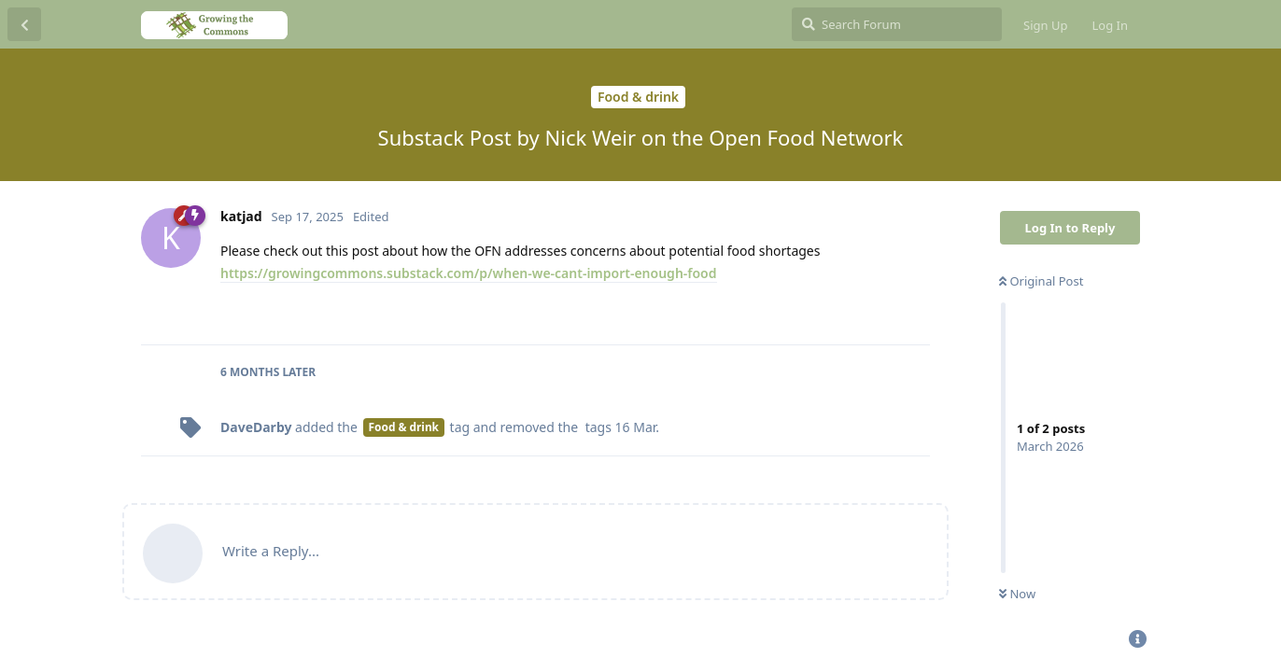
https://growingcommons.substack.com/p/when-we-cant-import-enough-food (468, 273)
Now (1017, 593)
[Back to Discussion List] (24, 24)
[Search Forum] (897, 24)
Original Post (1041, 281)
